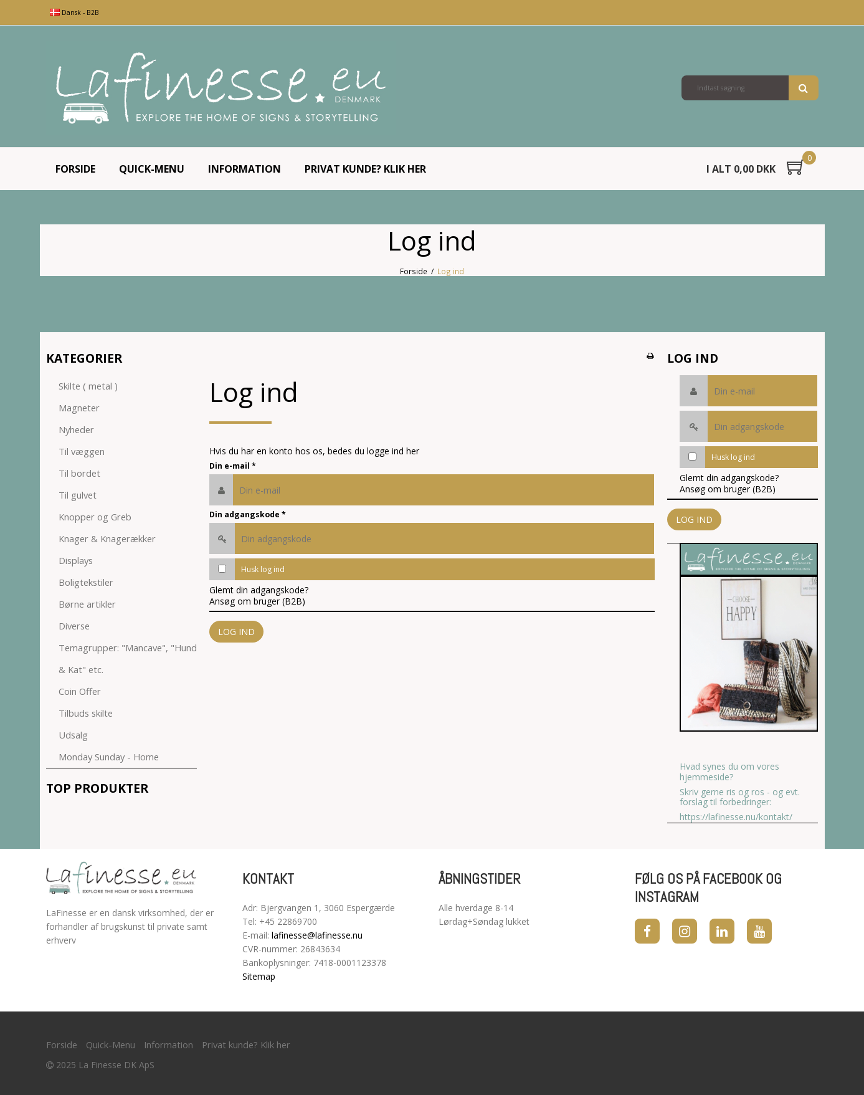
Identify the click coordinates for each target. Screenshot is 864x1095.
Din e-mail (232, 466)
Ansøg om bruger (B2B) (257, 601)
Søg (804, 87)
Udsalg (73, 735)
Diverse (74, 625)
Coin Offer (80, 691)
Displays (76, 560)
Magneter (79, 407)
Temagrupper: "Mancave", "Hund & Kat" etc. (128, 658)
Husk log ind (263, 569)
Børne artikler (87, 604)
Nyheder (76, 429)
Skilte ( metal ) (88, 386)
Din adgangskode (247, 514)
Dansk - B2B (74, 12)
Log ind (236, 632)
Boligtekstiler (86, 582)
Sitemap (258, 976)
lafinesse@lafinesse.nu (317, 935)
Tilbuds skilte (86, 713)
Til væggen (82, 451)
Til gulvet (78, 495)
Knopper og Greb (95, 516)
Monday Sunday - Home (109, 756)
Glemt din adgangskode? (258, 590)
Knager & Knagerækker (107, 538)
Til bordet (79, 473)
